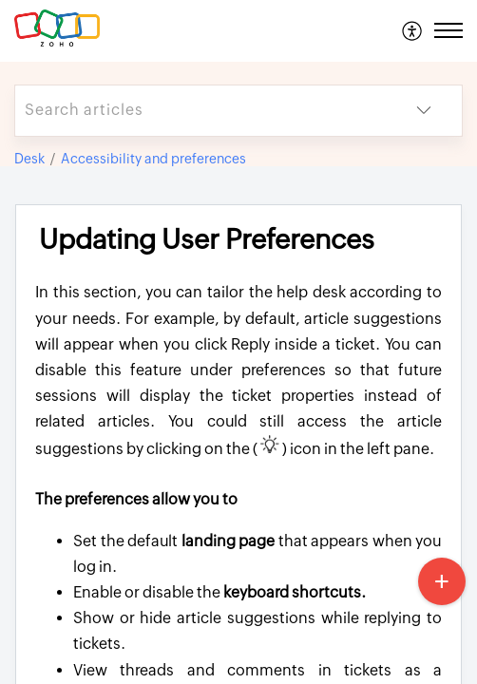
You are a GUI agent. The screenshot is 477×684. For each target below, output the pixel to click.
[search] (200, 111)
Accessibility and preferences (153, 158)
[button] (412, 30)
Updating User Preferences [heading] (206, 239)
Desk (29, 158)
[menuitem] (412, 30)
